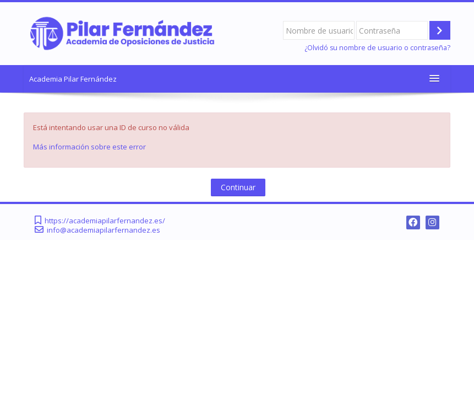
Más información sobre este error (89, 147)
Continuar (238, 187)
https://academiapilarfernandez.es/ (105, 221)
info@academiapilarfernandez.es (103, 230)
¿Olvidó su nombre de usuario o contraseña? (377, 47)
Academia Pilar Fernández (73, 79)
